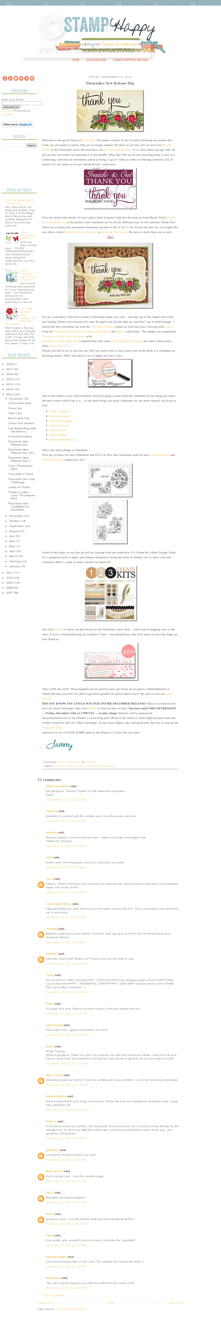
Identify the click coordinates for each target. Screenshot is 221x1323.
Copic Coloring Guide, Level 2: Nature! (28, 275)
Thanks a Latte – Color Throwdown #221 (21, 495)
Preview (7, 110)
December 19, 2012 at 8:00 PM (66, 1288)
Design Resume (96, 60)
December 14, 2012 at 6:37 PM (66, 1181)
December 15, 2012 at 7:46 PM (66, 1266)
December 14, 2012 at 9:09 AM (66, 892)
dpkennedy (53, 1278)
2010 (10, 577)
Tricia (50, 878)
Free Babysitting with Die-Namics (22, 430)
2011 (10, 572)
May (12, 546)
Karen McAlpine (56, 1096)
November (16, 516)
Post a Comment (53, 1295)
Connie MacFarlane (58, 904)
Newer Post (46, 1303)
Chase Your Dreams (21, 423)
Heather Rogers (56, 1256)
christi (50, 1214)
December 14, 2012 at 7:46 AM (66, 846)
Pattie (50, 1003)
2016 (10, 374)
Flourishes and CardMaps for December (18, 506)
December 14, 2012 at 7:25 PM (66, 1202)
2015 (10, 379)
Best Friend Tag (18, 418)
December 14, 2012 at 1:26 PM (66, 1138)
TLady (50, 975)
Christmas (59, 765)
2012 (10, 394)
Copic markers (75, 765)
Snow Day (15, 408)
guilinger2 (52, 1150)
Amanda (51, 832)
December (16, 398)
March (13, 556)
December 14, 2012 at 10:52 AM (66, 1063)
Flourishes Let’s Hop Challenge (21, 480)
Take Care (15, 413)
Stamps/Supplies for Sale (130, 60)
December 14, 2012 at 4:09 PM (66, 1159)
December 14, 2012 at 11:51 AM (66, 1085)
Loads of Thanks (19, 487)
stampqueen (54, 1025)
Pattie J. (51, 1121)
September (17, 526)
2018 (10, 364)
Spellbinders (107, 765)
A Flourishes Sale (19, 403)
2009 (10, 582)
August (14, 531)
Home (76, 60)
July (12, 536)
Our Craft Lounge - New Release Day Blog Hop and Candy (21, 316)
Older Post (176, 1303)
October (15, 521)
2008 (10, 587)
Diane (50, 1235)
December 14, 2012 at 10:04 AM (66, 963)
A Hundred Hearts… (21, 436)
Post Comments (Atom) (71, 1309)
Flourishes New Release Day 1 (19, 459)
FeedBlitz (8, 114)
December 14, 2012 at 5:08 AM (66, 821)
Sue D (50, 1192)
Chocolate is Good (20, 474)
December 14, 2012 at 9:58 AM (66, 942)
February (15, 561)
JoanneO (51, 953)
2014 (10, 384)
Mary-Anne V (54, 1171)
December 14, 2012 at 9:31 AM (66, 917)
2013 (10, 389)
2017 (10, 369)
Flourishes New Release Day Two (21, 451)
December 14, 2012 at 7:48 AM (66, 867)
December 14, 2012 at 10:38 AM (66, 1035)
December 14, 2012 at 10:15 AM (66, 992)
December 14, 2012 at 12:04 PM (66, 1109)
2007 (10, 592)
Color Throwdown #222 (20, 467)
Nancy (50, 1046)
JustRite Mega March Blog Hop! (20, 201)
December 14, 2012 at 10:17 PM (66, 1223)
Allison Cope (54, 1075)
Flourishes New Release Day (18, 443)
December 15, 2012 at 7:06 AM (66, 1245)
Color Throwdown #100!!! (28, 235)
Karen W (51, 811)
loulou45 (51, 928)
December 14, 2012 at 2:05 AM (66, 799)
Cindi (49, 857)
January (14, 566)
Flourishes (92, 765)
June (12, 541)
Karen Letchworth (57, 786)
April (12, 551)
